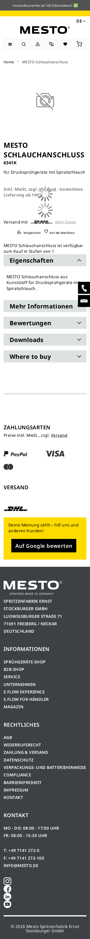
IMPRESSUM (16, 790)
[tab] (45, 260)
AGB (8, 737)
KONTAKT (13, 797)
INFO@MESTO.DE (21, 865)
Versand (59, 435)
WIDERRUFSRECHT (22, 745)
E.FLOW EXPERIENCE (24, 692)
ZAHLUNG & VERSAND (26, 752)
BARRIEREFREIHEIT (23, 782)
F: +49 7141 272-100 (24, 858)
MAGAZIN (13, 706)
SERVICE (12, 676)
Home (9, 61)
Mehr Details (65, 222)
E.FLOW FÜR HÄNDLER (26, 699)
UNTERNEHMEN (20, 684)
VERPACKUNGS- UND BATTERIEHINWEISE (45, 767)
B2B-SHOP (14, 669)
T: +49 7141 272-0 (21, 850)
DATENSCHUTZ (19, 760)
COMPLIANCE (17, 775)
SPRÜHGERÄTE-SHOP (25, 662)
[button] (80, 20)
